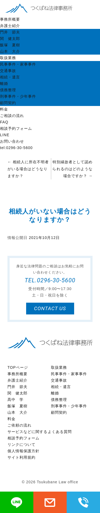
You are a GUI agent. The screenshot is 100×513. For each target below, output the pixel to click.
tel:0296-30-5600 (16, 148)
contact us (50, 308)
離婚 (4, 83)
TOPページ (17, 367)
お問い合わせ (12, 141)
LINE (4, 135)
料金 (4, 109)
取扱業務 (8, 58)
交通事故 (8, 71)
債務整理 (8, 90)
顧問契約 (8, 103)
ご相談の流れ (12, 115)
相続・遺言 (10, 77)
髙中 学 (15, 399)
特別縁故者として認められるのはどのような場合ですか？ (72, 169)
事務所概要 (10, 19)
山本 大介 (10, 51)
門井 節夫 (10, 32)
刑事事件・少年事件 (18, 96)
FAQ (4, 122)
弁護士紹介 (10, 26)
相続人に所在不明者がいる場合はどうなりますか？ (28, 169)
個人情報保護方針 (23, 451)
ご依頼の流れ (19, 425)
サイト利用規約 (21, 457)
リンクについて (21, 444)
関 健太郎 (10, 38)
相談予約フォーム (16, 128)
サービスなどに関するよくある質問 (39, 432)
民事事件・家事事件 (18, 64)
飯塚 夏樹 (10, 45)
